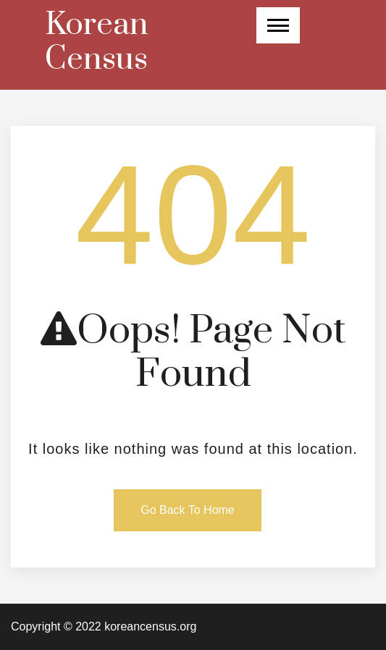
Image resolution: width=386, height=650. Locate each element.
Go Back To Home (187, 510)
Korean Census (96, 42)
